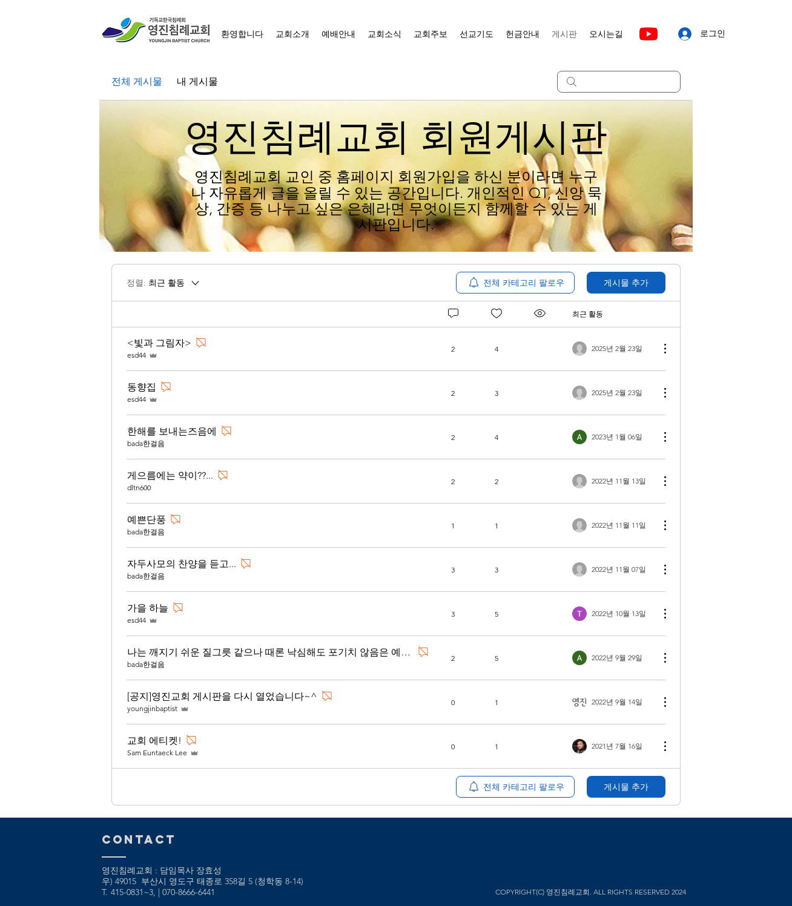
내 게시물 (197, 81)
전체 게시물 (136, 81)
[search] (619, 82)
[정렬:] (164, 282)
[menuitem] (515, 283)
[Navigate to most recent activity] (611, 348)
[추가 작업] (659, 348)
